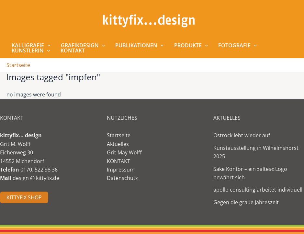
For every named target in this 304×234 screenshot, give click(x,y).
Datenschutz (122, 178)
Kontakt (73, 50)
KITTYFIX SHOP (24, 197)
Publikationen (139, 45)
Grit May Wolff (124, 152)
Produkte (191, 45)
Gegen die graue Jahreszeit (246, 202)
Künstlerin (31, 50)
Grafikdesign (83, 45)
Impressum (121, 169)
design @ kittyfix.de (36, 178)
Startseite (118, 135)
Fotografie (237, 45)
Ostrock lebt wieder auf (241, 135)
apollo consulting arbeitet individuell (257, 189)
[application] (47, 45)
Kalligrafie (31, 45)
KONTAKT (118, 161)
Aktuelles (118, 144)
